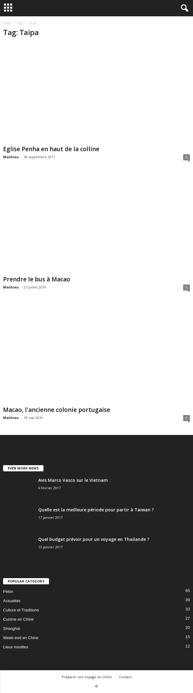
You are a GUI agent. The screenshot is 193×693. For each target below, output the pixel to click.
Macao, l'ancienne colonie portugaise (56, 410)
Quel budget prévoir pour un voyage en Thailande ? (93, 539)
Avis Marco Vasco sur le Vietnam (73, 480)
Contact (125, 677)
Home (7, 23)
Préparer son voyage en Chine (87, 677)
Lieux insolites (15, 647)
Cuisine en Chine (18, 619)
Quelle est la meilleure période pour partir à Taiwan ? (96, 510)
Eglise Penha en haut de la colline (51, 149)
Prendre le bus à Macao (36, 279)
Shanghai (11, 628)
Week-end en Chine (21, 637)
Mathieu (11, 157)
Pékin (8, 591)
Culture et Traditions (21, 610)
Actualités (11, 600)
